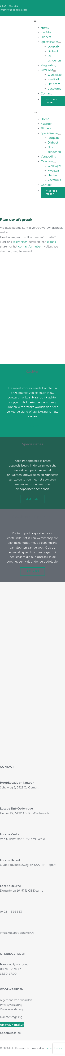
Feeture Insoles (53, 1048)
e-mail (51, 242)
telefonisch (20, 242)
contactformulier (29, 246)
